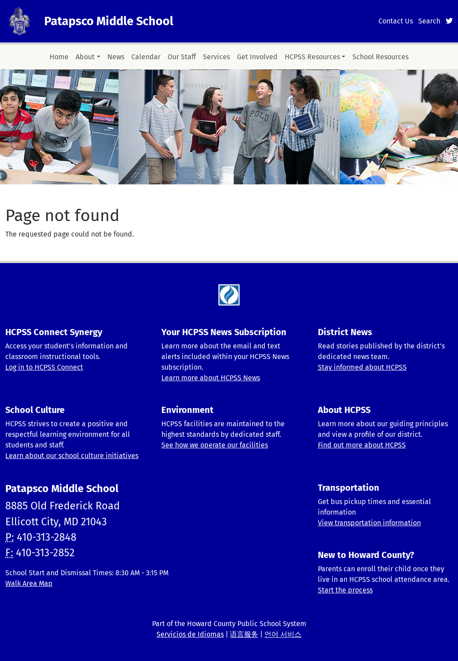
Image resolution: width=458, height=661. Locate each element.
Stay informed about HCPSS (362, 367)
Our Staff (182, 57)
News (115, 57)
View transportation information (369, 523)
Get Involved (257, 57)
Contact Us (395, 21)
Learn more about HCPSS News (210, 378)
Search (429, 21)
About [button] (85, 57)
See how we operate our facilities (214, 445)
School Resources (380, 57)
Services (216, 57)
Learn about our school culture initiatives (71, 455)
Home (59, 57)
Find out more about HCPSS (362, 445)
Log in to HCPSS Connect (44, 367)
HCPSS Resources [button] (312, 57)
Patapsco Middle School (108, 21)
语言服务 (244, 634)
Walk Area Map (29, 583)
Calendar (145, 57)
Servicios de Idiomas (190, 634)
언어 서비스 (283, 634)
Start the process (345, 590)
